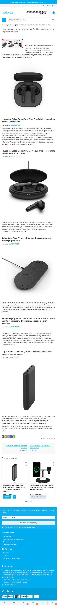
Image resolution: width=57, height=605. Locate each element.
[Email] (28, 517)
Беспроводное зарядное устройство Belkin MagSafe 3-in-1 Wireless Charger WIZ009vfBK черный (42, 487)
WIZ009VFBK (14, 327)
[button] (26, 501)
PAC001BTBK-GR (16, 157)
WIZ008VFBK (14, 244)
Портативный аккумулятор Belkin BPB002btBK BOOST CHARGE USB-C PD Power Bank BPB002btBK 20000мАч (14, 488)
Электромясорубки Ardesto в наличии (16, 447)
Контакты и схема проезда (12, 558)
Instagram (34, 2)
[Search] (38, 20)
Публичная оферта (9, 542)
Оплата (5, 555)
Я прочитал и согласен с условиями (20, 527)
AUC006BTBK (15, 125)
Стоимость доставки (10, 545)
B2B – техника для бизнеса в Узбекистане (40, 447)
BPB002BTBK (14, 357)
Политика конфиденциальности (13, 539)
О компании (7, 536)
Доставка (6, 553)
